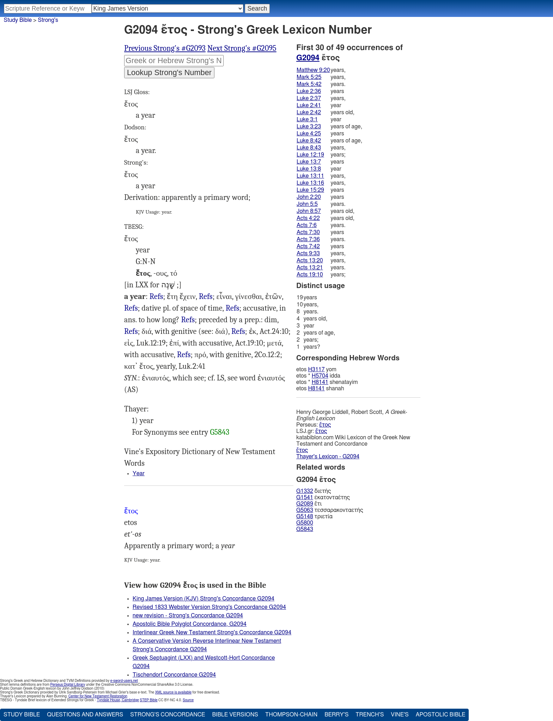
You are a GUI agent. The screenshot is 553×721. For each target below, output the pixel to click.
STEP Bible (148, 700)
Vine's (399, 714)
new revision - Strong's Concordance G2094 (188, 615)
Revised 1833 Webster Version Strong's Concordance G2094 (209, 607)
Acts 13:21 (310, 267)
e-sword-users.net (124, 681)
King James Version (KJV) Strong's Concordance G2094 (203, 598)
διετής (313, 491)
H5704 (320, 376)
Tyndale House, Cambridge (118, 700)
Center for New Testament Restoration (97, 696)
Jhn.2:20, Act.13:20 (232, 308)
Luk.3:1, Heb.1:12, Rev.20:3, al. (156, 297)
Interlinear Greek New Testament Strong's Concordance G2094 (212, 632)
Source (188, 700)
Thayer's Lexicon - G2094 (327, 456)
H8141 (320, 382)
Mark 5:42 (309, 84)
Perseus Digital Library (67, 684)
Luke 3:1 (307, 119)
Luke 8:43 (309, 148)
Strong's (48, 20)
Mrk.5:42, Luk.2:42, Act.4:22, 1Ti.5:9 (131, 308)
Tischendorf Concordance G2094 (174, 675)
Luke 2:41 (309, 105)
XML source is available (173, 692)
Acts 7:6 (307, 225)
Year (139, 473)
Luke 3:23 (309, 126)
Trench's (370, 714)
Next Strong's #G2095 (241, 48)
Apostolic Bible (441, 714)
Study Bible (18, 20)
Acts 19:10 (310, 274)
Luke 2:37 (309, 98)
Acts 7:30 (308, 232)
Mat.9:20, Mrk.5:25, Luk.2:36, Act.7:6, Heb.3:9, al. (188, 320)
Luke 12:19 (310, 155)
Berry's (336, 714)
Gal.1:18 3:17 (184, 355)
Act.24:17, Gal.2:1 (238, 331)
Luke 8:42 (309, 140)
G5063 (304, 510)
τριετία (314, 516)
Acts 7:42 (308, 246)
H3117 (316, 369)
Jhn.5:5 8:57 (206, 297)
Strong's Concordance (167, 714)
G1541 (304, 497)
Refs (156, 296)
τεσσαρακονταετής (329, 510)
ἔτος (325, 425)
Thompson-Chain (291, 714)
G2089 (304, 504)
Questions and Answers (85, 714)
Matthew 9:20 (313, 70)
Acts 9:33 (308, 253)
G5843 (219, 432)
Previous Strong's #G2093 (165, 48)
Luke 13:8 (309, 169)
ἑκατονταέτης (323, 497)
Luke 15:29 (310, 190)
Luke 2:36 (309, 91)
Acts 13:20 (310, 260)
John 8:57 (309, 211)
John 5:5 (307, 204)
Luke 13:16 (310, 183)
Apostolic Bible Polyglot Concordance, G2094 (190, 624)
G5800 (304, 523)
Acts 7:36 (308, 239)
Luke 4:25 (309, 133)
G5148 (304, 516)
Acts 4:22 (308, 218)
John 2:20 (309, 197)
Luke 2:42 (309, 112)
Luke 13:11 (310, 176)
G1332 (304, 491)
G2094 (308, 58)
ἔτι (309, 504)
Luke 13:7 (309, 162)
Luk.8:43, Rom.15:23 (131, 331)
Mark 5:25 (309, 77)
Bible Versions (235, 714)
